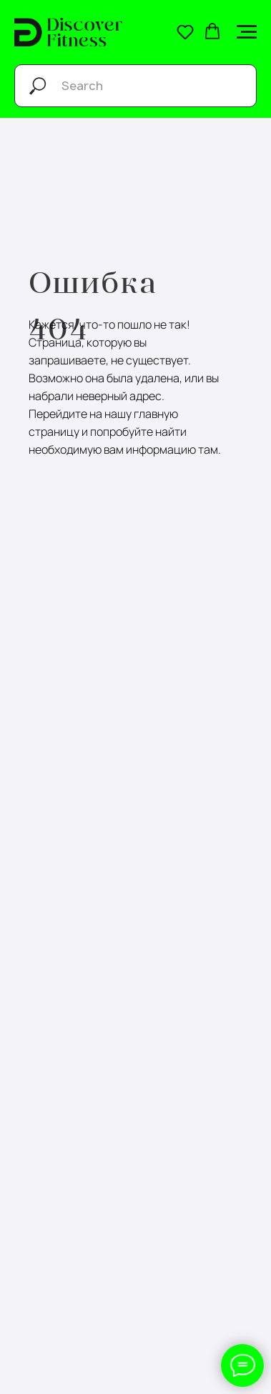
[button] (185, 31)
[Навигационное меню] (247, 32)
